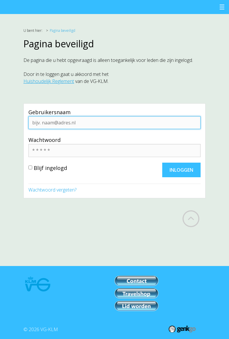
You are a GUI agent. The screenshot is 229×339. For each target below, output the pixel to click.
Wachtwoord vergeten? (52, 190)
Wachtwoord (44, 139)
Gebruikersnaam (49, 112)
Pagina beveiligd (62, 30)
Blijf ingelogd (47, 167)
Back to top (191, 218)
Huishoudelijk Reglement (48, 81)
